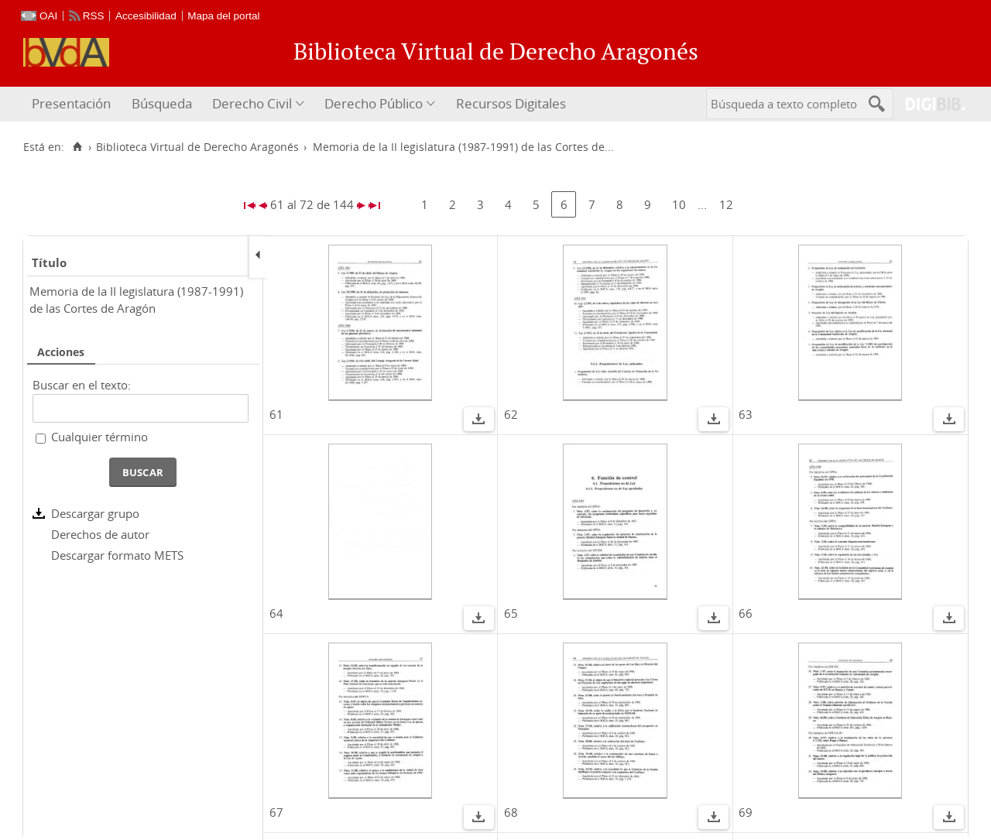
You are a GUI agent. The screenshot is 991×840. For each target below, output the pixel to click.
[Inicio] (77, 147)
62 (511, 414)
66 (746, 613)
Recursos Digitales (511, 103)
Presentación (71, 103)
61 (276, 414)
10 (679, 204)
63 (746, 414)
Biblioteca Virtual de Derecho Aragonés (197, 147)
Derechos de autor (100, 534)
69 (746, 812)
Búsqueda (162, 103)
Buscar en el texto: (82, 385)
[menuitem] (73, 104)
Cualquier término (99, 436)
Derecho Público (373, 103)
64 (276, 613)
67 (276, 812)
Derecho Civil (252, 103)
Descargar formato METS (117, 555)
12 (726, 204)
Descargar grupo (95, 513)
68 (511, 812)
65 (511, 613)
